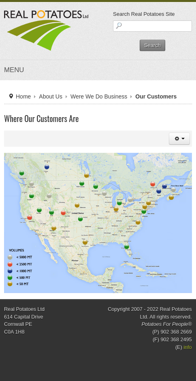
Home (23, 96)
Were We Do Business (98, 96)
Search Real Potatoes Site (144, 14)
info (187, 347)
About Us (50, 96)
